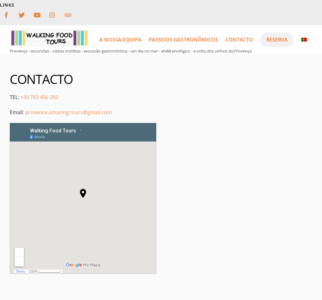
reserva (277, 39)
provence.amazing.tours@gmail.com (68, 112)
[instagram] (52, 14)
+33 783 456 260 (39, 97)
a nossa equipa (120, 39)
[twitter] (21, 14)
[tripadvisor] (68, 14)
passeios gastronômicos (183, 39)
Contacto (239, 39)
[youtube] (37, 14)
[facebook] (6, 14)
